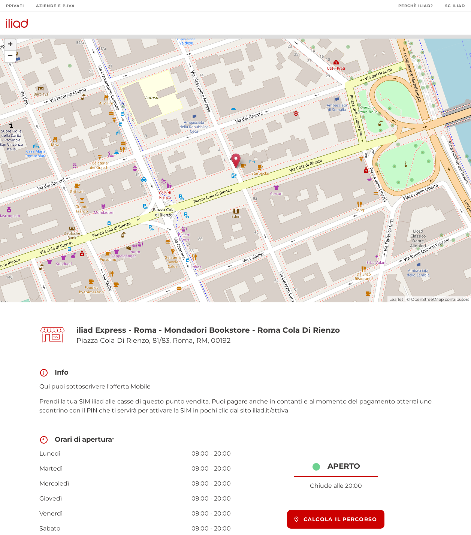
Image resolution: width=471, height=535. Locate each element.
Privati (15, 5)
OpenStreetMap (427, 299)
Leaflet (396, 299)
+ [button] (10, 45)
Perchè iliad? (415, 5)
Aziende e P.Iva (55, 5)
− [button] (10, 56)
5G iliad (455, 5)
